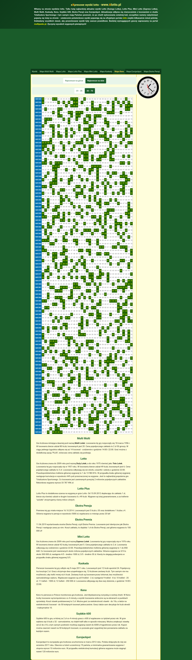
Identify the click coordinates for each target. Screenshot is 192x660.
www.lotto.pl (111, 5)
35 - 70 (90, 91)
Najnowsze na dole (95, 80)
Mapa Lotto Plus (75, 71)
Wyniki (34, 71)
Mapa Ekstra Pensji (152, 71)
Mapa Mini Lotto (91, 71)
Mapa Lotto (61, 71)
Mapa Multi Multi (47, 71)
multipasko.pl (40, 24)
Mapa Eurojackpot (133, 71)
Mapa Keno (119, 71)
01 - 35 (79, 91)
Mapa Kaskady (106, 71)
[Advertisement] (96, 48)
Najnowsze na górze (74, 80)
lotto (125, 18)
